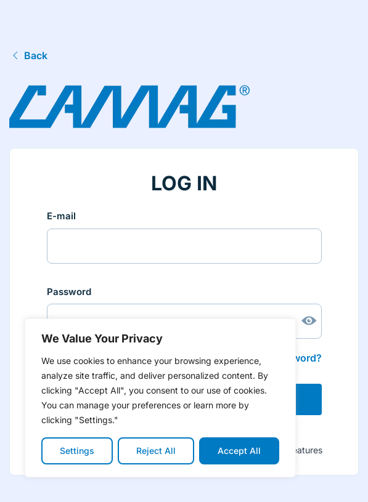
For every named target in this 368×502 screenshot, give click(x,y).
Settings (77, 450)
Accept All (239, 450)
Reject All (156, 450)
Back (28, 55)
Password (69, 292)
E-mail (61, 216)
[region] (160, 397)
